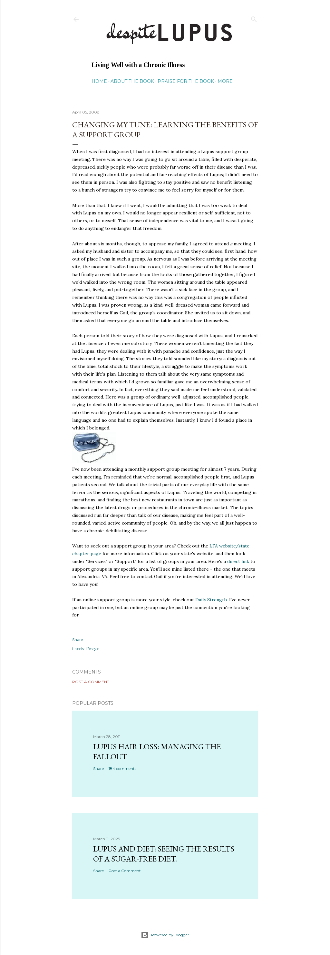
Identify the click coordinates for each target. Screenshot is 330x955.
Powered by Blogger (165, 935)
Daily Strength (211, 600)
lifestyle (92, 648)
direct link (238, 561)
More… (227, 81)
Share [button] (77, 639)
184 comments (122, 768)
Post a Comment (90, 681)
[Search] (254, 18)
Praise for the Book (186, 81)
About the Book (132, 81)
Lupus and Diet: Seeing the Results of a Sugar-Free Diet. (163, 854)
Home (99, 81)
